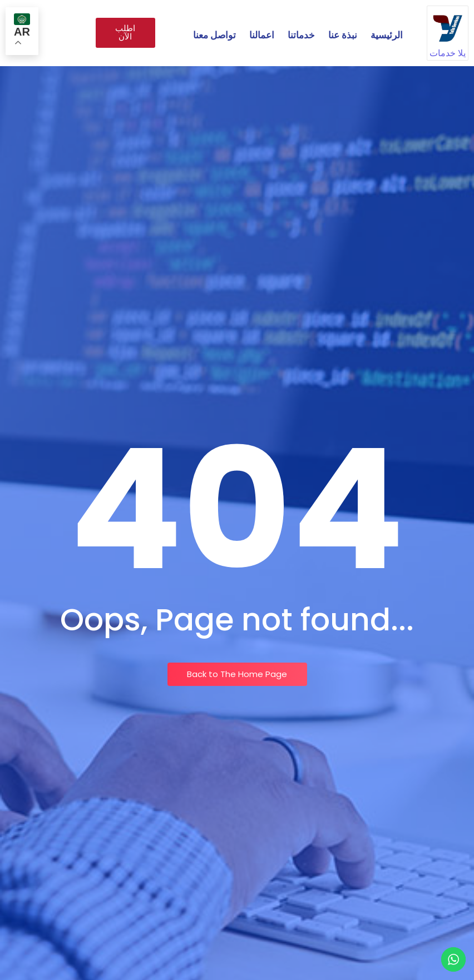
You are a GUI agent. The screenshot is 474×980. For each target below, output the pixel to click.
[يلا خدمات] (447, 26)
